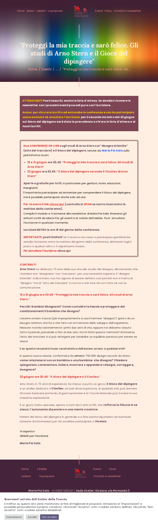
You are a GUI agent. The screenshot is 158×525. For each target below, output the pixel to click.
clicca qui (64, 251)
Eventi (46, 69)
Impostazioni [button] (14, 517)
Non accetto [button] (49, 517)
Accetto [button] (32, 517)
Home (32, 69)
